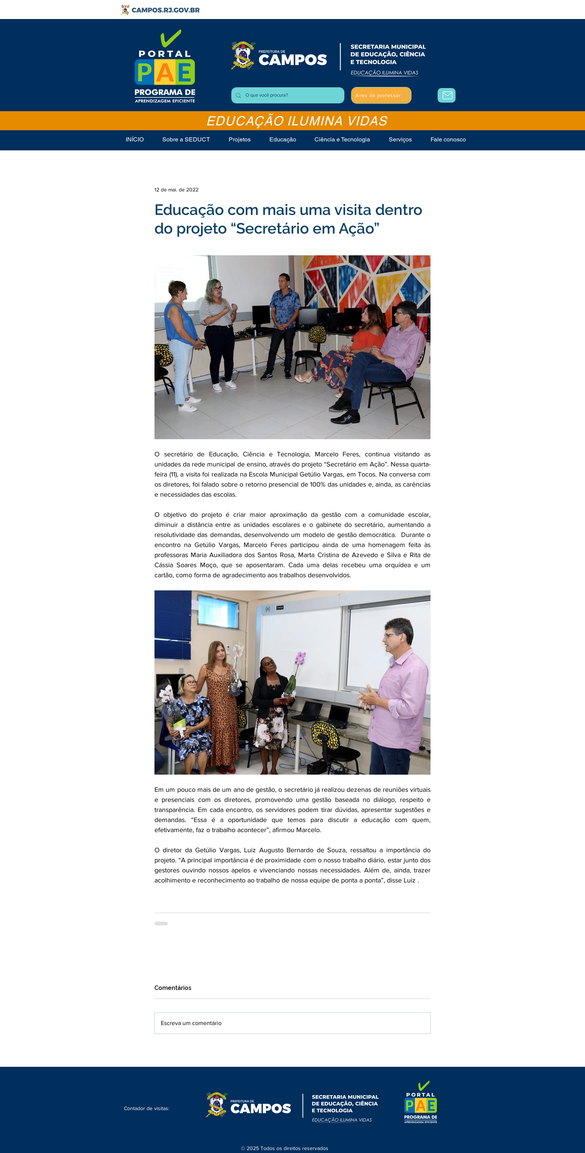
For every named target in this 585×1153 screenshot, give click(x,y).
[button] (400, 139)
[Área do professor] (381, 95)
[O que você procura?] (287, 95)
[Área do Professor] (447, 95)
